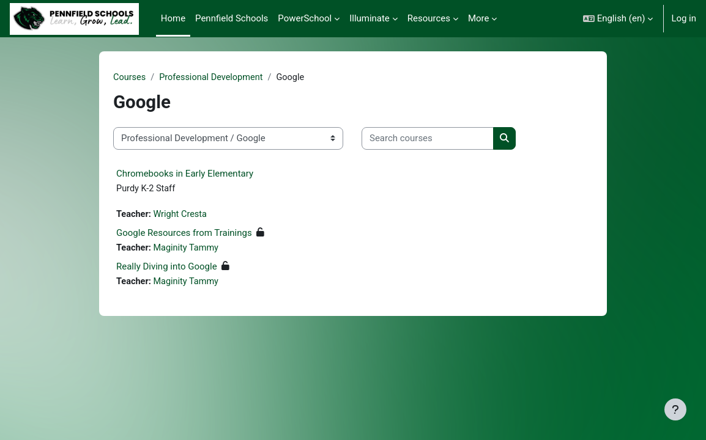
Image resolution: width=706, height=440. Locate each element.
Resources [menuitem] (428, 18)
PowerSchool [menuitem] (305, 18)
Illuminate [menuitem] (369, 18)
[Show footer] (675, 409)
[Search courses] (428, 139)
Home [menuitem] (173, 18)
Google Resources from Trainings (184, 234)
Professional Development (213, 77)
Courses (130, 77)
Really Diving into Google (166, 268)
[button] (618, 18)
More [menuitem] (478, 18)
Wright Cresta (181, 215)
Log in (683, 18)
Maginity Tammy (187, 249)
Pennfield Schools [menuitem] (231, 18)
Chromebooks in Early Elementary (184, 173)
